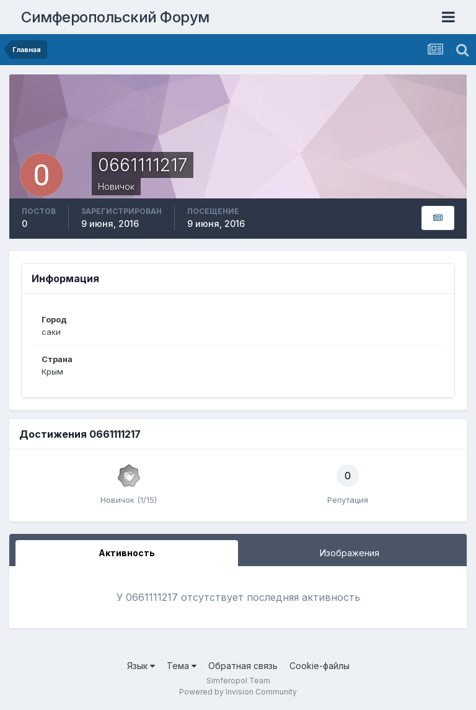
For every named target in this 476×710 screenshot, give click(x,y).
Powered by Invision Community (238, 691)
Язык (141, 665)
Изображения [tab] (349, 553)
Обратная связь (243, 665)
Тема (181, 665)
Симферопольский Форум (115, 17)
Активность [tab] (127, 553)
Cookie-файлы (319, 665)
